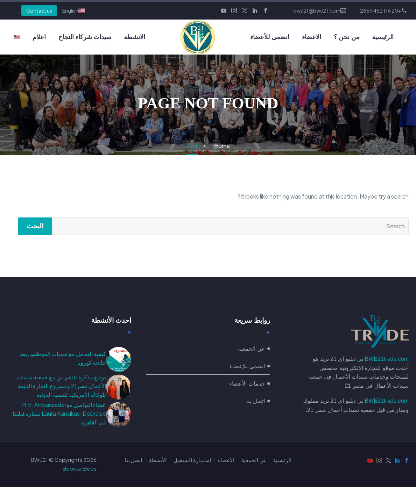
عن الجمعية (253, 460)
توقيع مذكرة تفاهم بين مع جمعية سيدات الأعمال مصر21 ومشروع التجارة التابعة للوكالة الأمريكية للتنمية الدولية (61, 385)
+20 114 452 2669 (380, 10)
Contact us (39, 10)
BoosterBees (80, 468)
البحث (35, 226)
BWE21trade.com (387, 359)
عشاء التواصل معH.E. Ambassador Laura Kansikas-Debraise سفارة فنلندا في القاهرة (59, 413)
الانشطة (134, 37)
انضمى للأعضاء (269, 37)
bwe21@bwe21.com (317, 10)
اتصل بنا (133, 460)
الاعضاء (311, 37)
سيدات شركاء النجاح (84, 37)
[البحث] (230, 226)
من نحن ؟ (347, 37)
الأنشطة (158, 460)
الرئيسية (383, 37)
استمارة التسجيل (192, 460)
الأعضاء (226, 460)
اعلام (39, 37)
